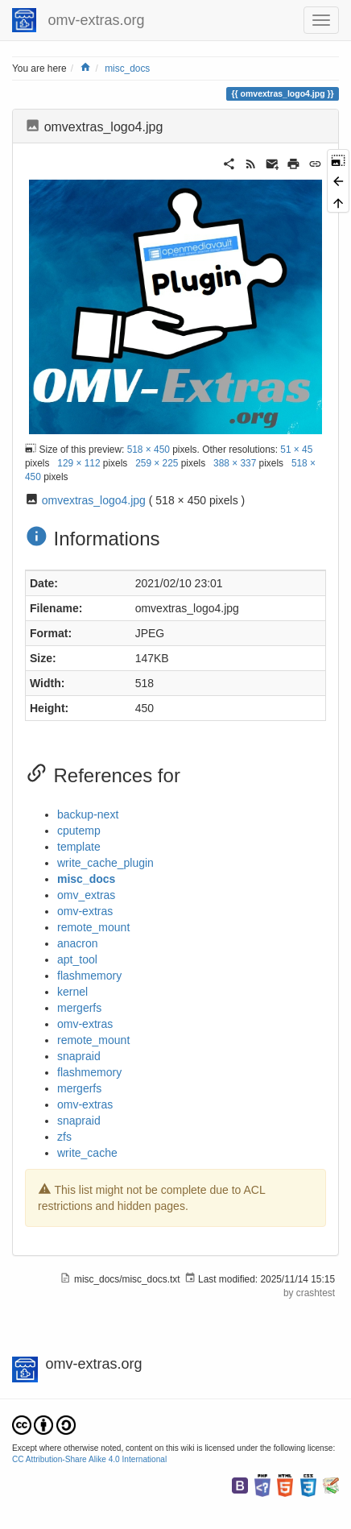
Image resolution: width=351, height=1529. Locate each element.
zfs (64, 1136)
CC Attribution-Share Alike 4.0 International (89, 1459)
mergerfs (79, 1007)
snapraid (79, 1056)
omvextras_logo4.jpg (94, 500)
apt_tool (77, 959)
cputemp (79, 830)
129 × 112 (78, 463)
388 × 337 (234, 463)
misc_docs (127, 68)
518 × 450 (148, 449)
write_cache (87, 1152)
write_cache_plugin (105, 862)
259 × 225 (156, 463)
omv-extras (85, 911)
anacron (77, 943)
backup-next (87, 814)
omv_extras (86, 895)
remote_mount (93, 927)
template (79, 846)
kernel (72, 991)
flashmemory (89, 975)
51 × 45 (296, 449)
